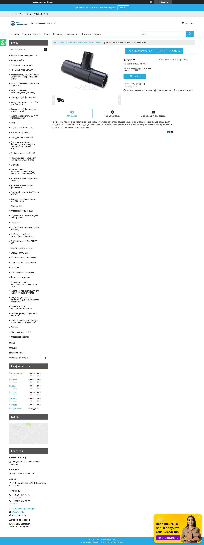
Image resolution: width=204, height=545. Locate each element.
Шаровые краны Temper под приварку (24, 179)
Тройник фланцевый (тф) (23, 153)
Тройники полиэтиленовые (88, 42)
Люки (13, 123)
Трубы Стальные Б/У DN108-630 (24, 242)
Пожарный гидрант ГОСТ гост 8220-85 (25, 193)
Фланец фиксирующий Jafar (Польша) (24, 314)
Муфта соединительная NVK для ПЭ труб (24, 103)
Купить (123, 7)
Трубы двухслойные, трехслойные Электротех (23, 235)
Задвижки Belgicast (20, 337)
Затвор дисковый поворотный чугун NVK (25, 84)
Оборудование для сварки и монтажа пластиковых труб (24, 321)
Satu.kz (115, 540)
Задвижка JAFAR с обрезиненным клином (21, 307)
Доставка (86, 34)
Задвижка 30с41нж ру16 (22, 211)
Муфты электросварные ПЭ (24, 55)
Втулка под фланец (20, 132)
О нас (47, 34)
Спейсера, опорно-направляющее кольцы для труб (24, 284)
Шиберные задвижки (20, 277)
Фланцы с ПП (17, 206)
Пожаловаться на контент (112, 542)
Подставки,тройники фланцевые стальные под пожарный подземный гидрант (23, 145)
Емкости (14, 327)
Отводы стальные (19, 253)
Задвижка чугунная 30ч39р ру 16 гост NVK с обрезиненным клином (25, 77)
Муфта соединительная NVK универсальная (24, 117)
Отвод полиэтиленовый (22, 137)
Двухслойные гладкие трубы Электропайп (24, 217)
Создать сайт (38, 2)
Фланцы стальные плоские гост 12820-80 (23, 200)
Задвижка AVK (17, 60)
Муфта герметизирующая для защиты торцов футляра (25, 292)
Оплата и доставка (18, 357)
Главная (15, 34)
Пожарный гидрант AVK (22, 70)
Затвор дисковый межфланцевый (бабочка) (23, 91)
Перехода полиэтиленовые (23, 262)
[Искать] (190, 34)
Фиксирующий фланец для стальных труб (23, 110)
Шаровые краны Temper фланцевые (22, 186)
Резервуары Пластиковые (23, 272)
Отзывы (13, 348)
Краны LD (15, 222)
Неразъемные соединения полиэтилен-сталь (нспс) (23, 159)
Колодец (15, 267)
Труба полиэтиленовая (21, 127)
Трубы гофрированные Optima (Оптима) (25, 228)
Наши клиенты (71, 34)
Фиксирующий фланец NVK (24, 97)
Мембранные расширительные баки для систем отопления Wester (23, 172)
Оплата (97, 34)
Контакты (57, 34)
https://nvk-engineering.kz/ (24, 508)
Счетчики (15, 165)
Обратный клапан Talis (21, 332)
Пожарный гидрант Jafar (22, 65)
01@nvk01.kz (18, 512)
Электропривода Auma (21, 248)
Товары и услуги (30, 34)
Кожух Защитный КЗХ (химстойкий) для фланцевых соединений (25, 300)
